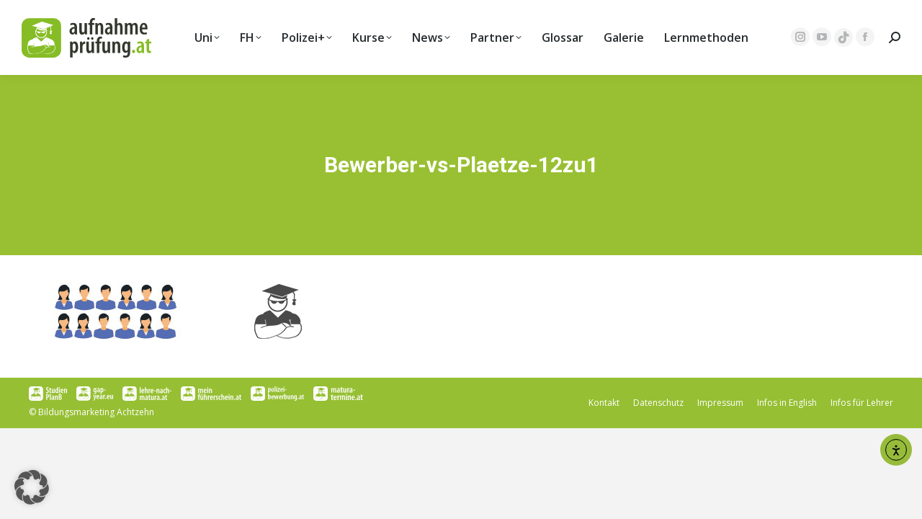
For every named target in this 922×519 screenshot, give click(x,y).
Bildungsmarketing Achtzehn (96, 412)
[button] (31, 487)
